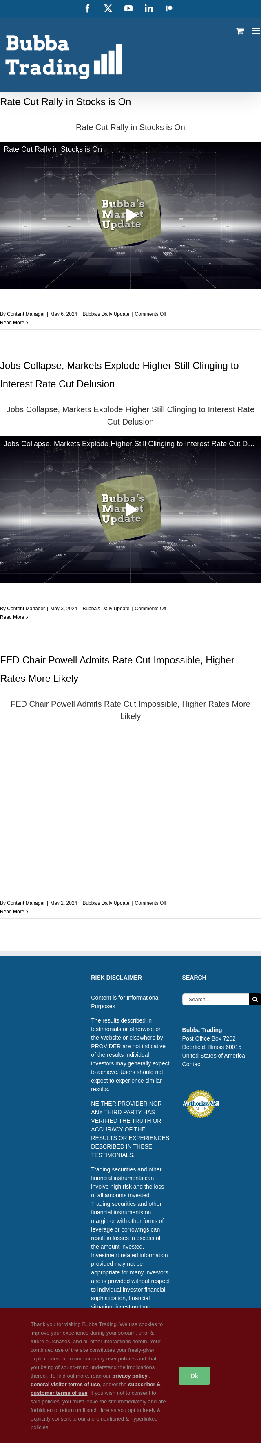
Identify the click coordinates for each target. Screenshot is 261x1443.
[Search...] (215, 999)
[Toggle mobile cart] (240, 31)
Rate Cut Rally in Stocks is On (65, 101)
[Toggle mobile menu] (256, 31)
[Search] (255, 999)
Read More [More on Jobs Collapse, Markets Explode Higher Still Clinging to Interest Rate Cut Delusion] (12, 617)
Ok (194, 1376)
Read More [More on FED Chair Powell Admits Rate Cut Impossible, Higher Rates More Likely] (12, 912)
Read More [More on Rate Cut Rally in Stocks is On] (12, 323)
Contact (192, 1064)
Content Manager (26, 314)
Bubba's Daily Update (105, 314)
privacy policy (130, 1376)
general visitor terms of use (65, 1384)
